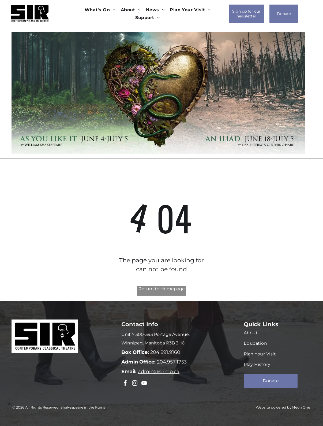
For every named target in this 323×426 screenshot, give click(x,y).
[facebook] (125, 383)
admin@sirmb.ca (158, 371)
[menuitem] (100, 10)
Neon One (301, 407)
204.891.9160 (164, 352)
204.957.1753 (171, 362)
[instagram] (134, 383)
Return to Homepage (161, 288)
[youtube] (143, 383)
